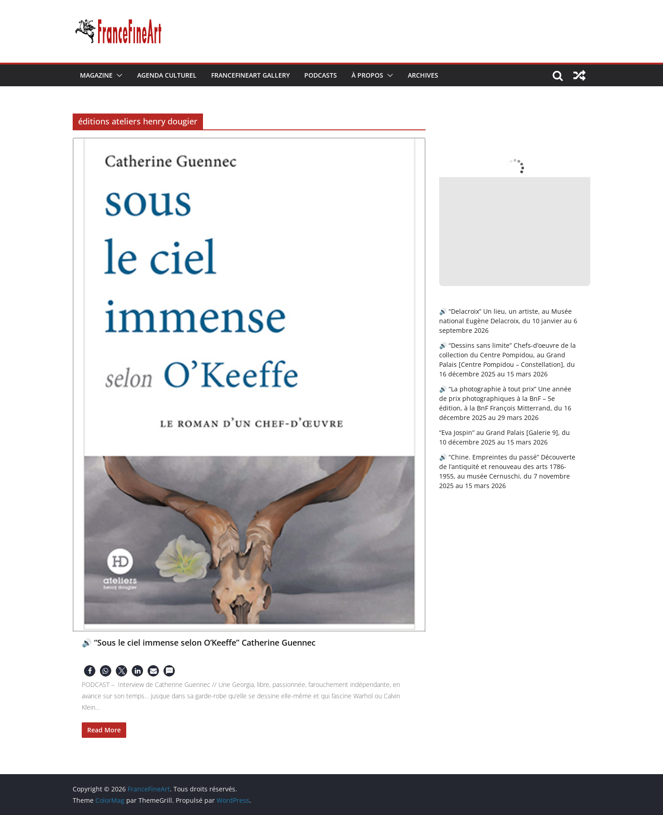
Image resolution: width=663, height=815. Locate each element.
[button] (118, 75)
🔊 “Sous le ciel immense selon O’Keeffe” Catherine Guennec (199, 642)
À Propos (367, 75)
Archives (423, 75)
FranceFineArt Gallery (250, 75)
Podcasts (320, 75)
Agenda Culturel (167, 75)
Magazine (96, 75)
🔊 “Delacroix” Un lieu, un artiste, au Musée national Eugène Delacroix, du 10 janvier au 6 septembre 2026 (508, 321)
